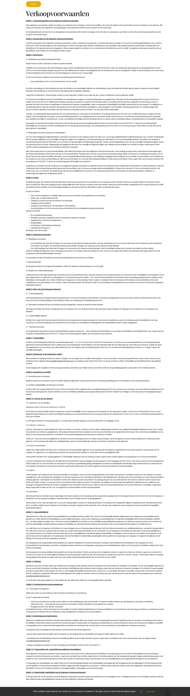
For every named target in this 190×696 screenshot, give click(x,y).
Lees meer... (151, 691)
